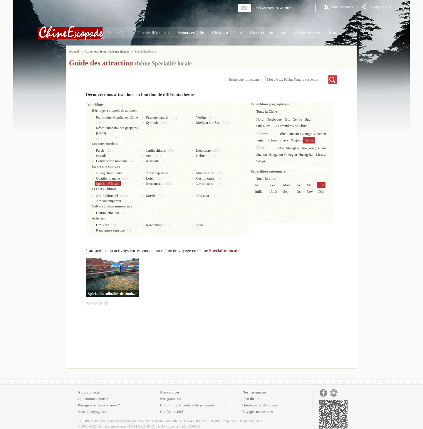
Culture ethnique (108, 213)
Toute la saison (266, 179)
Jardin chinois (156, 150)
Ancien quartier (157, 173)
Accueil (74, 51)
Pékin (281, 148)
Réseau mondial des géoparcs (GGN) (117, 130)
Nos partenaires (254, 392)
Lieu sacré (203, 150)
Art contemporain (108, 201)
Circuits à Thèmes (227, 33)
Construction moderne (111, 161)
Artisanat (202, 196)
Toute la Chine (266, 111)
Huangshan (306, 155)
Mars (287, 185)
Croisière (102, 225)
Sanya (260, 161)
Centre (297, 119)
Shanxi (284, 140)
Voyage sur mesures (257, 411)
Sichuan (272, 140)
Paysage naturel (157, 117)
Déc (321, 192)
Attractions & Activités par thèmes (106, 51)
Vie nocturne (205, 184)
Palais (100, 150)
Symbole (152, 123)
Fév (273, 185)
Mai (309, 185)
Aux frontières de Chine (290, 126)
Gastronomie (205, 178)
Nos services (169, 392)
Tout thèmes (95, 105)
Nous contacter (89, 392)
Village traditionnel (109, 173)
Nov (310, 192)
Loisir (150, 178)
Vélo (199, 225)
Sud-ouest (263, 126)
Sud (307, 119)
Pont (149, 156)
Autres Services (307, 33)
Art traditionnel (107, 196)
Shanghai (292, 148)
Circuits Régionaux (153, 33)
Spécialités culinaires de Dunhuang (112, 294)
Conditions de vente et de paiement (187, 405)
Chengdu (290, 155)
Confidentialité (171, 411)
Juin (321, 185)
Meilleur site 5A (207, 123)
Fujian (260, 140)
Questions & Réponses (259, 405)
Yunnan (293, 134)
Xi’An (321, 148)
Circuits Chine (117, 33)
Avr (299, 185)
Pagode (101, 156)
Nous (333, 33)
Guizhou (320, 134)
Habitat (201, 156)
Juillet (259, 192)
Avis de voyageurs (92, 411)
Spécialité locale (107, 184)
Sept (286, 192)
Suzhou (261, 155)
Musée (150, 196)
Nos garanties (170, 398)
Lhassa (320, 155)
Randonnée (154, 225)
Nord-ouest (274, 119)
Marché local (205, 173)
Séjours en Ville (191, 33)
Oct (298, 192)
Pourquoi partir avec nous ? (99, 405)
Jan (257, 185)
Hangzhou (275, 155)
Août (273, 192)
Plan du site (251, 398)
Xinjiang (297, 140)
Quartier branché (108, 178)
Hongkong (308, 148)
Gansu (309, 140)
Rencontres (154, 184)
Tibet (283, 134)
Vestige (201, 117)
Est (287, 119)
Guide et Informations (268, 33)
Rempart (152, 161)
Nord (259, 119)
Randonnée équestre (110, 230)
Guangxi (306, 134)
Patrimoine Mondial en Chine (117, 117)
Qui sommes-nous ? (93, 398)
